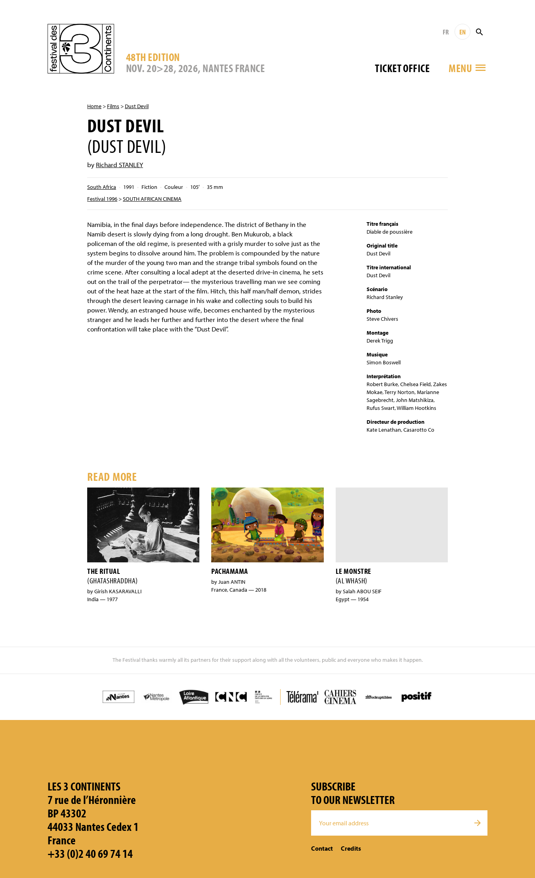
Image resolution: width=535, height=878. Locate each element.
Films (113, 106)
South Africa (101, 186)
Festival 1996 (102, 198)
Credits (351, 848)
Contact (322, 848)
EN (462, 31)
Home (94, 106)
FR (446, 31)
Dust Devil (137, 106)
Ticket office (402, 68)
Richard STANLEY (119, 164)
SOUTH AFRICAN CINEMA (152, 198)
